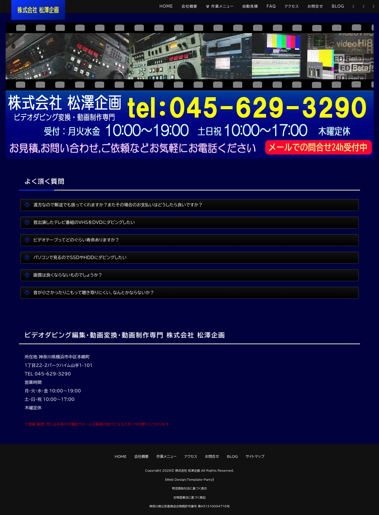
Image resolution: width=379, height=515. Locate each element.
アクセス (291, 6)
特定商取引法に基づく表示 (189, 488)
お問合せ (315, 6)
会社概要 (189, 6)
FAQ (271, 6)
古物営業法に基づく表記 (190, 497)
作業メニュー (222, 6)
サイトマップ (255, 456)
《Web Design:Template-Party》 (189, 479)
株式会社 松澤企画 (187, 470)
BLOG (338, 6)
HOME (166, 6)
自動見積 (250, 6)
